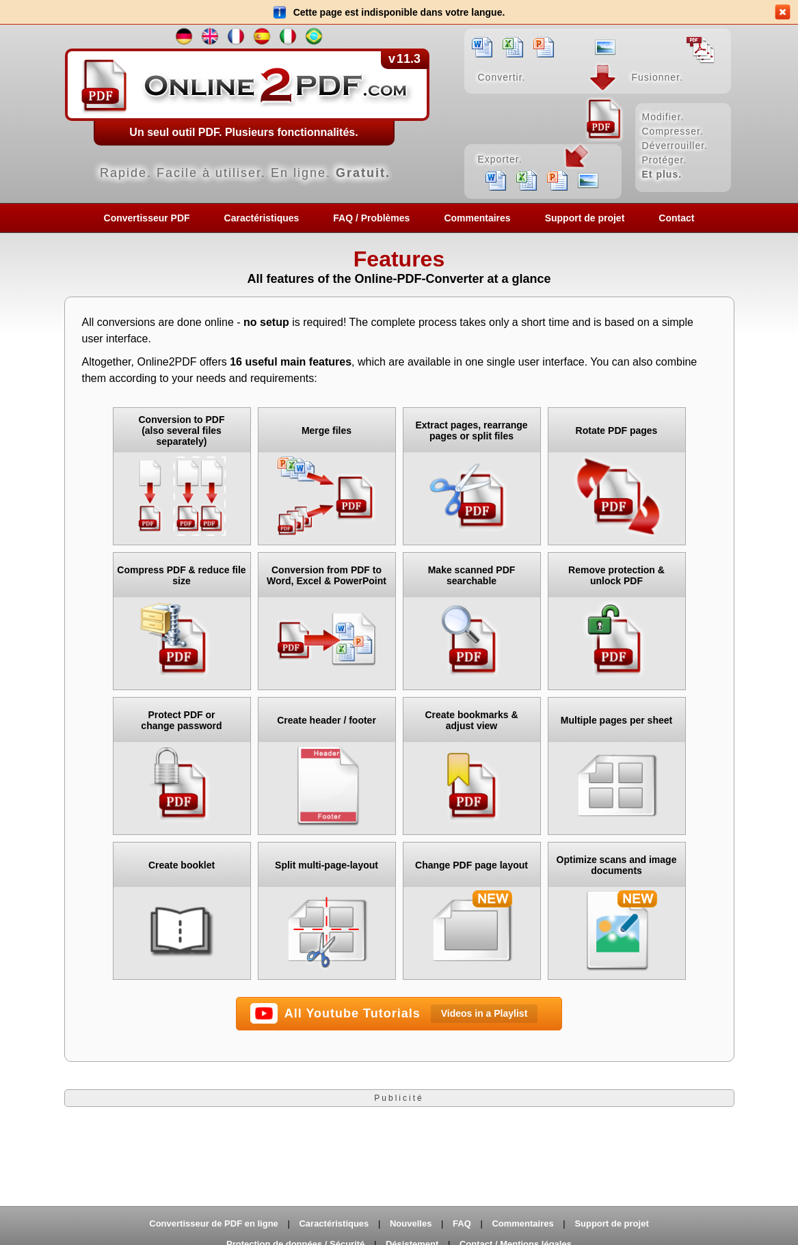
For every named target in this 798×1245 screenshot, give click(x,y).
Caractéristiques (262, 218)
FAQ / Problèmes (371, 218)
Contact (676, 218)
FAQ (462, 1223)
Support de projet (585, 218)
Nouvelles (410, 1223)
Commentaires (477, 218)
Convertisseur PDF (147, 218)
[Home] (399, 113)
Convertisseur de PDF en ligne (213, 1223)
